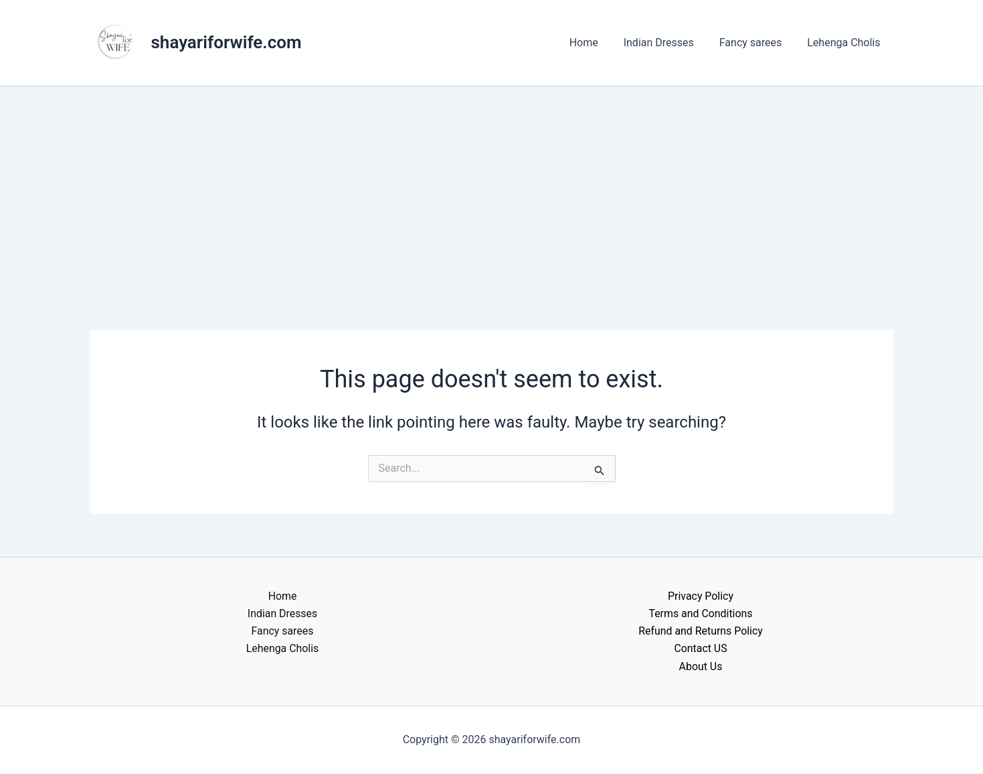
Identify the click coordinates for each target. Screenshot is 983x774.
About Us (700, 666)
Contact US (700, 649)
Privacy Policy (701, 596)
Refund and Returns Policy (701, 631)
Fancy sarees (756, 42)
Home (598, 42)
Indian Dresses (669, 42)
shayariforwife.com (226, 42)
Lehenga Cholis (845, 42)
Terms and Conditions (700, 613)
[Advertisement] (491, 187)
